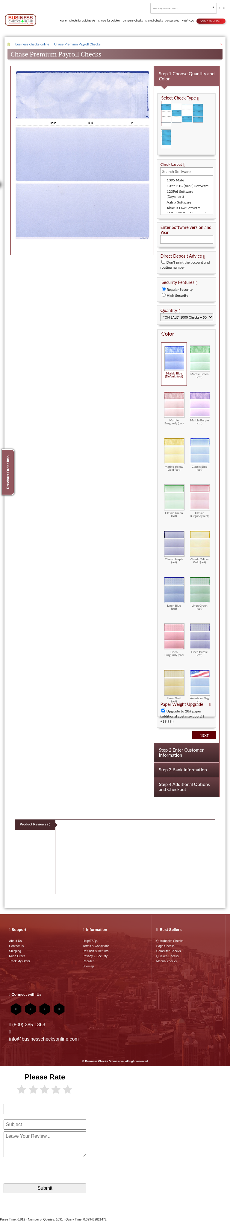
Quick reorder (210, 20)
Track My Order (19, 961)
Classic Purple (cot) (174, 547)
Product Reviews (35, 824)
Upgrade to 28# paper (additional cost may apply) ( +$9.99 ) (182, 716)
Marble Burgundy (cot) (174, 408)
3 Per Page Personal (166, 139)
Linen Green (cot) (200, 593)
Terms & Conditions (96, 946)
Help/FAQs (90, 941)
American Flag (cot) (200, 686)
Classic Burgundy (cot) (200, 500)
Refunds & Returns (95, 951)
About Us (15, 941)
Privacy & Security (95, 956)
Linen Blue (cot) (174, 593)
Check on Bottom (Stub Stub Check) (187, 113)
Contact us (16, 946)
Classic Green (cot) (174, 500)
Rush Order (17, 956)
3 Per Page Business (198, 113)
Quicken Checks (167, 956)
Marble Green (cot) (200, 361)
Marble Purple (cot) (200, 408)
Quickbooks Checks (169, 941)
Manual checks (166, 961)
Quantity (168, 310)
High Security (177, 295)
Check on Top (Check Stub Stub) (166, 113)
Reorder (88, 961)
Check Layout (171, 164)
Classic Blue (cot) (200, 454)
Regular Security (180, 289)
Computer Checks (168, 951)
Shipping (15, 951)
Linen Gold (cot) (174, 686)
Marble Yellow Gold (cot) (174, 454)
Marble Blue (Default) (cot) (174, 362)
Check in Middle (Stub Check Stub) (176, 113)
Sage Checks (165, 946)
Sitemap (88, 966)
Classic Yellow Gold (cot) (200, 547)
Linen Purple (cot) (200, 639)
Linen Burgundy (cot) (174, 639)
